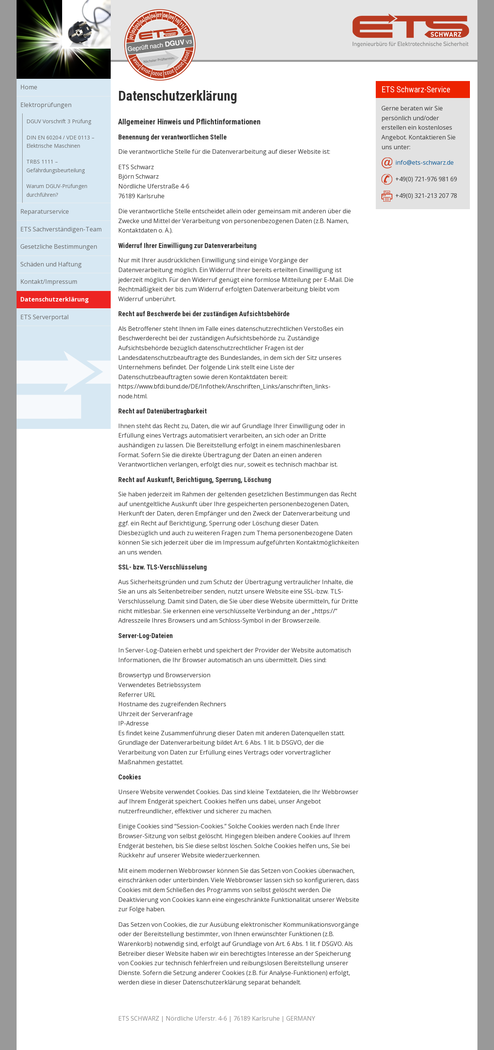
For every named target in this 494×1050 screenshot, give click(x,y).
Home (28, 87)
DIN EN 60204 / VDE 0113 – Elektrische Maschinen (60, 141)
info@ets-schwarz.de (424, 162)
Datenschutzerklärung (54, 299)
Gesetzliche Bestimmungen (58, 246)
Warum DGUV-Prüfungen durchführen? (56, 190)
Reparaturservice (44, 211)
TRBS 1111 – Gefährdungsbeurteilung (55, 165)
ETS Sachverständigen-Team (61, 229)
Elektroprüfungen (46, 105)
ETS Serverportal (44, 317)
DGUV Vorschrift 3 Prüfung (58, 121)
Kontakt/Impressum (48, 281)
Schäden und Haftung (51, 264)
